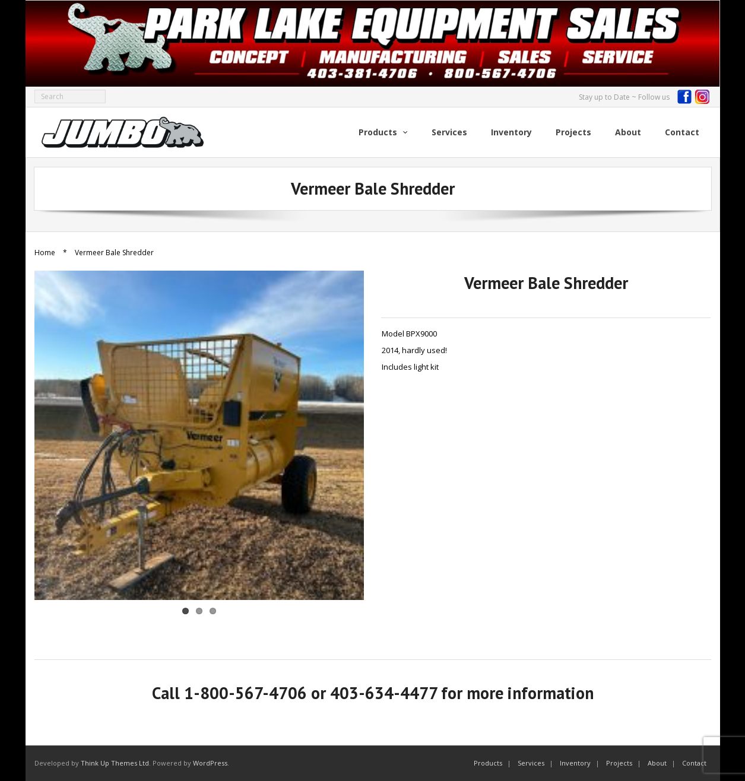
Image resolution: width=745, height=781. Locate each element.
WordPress (210, 762)
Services (531, 762)
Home (44, 252)
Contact (694, 762)
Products (488, 762)
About (657, 762)
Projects (619, 762)
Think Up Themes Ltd (115, 762)
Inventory (575, 762)
